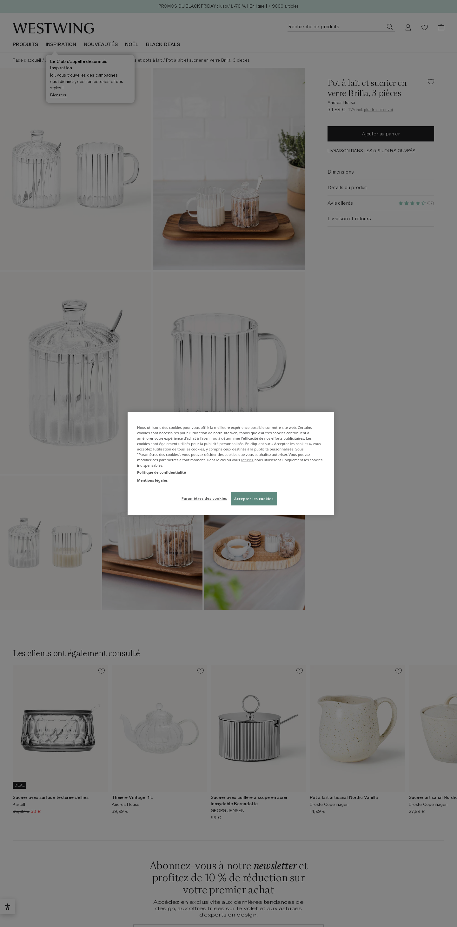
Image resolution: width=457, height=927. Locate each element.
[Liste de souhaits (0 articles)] (424, 27)
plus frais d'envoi (378, 109)
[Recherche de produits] (390, 26)
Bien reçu (58, 95)
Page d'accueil (27, 60)
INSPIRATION (61, 44)
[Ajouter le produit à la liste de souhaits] (431, 82)
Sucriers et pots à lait (141, 60)
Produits (25, 44)
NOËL (131, 44)
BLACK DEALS (163, 44)
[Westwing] (53, 28)
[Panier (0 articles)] (441, 27)
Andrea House (341, 103)
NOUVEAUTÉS (100, 44)
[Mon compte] (408, 27)
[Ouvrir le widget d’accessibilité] (7, 906)
